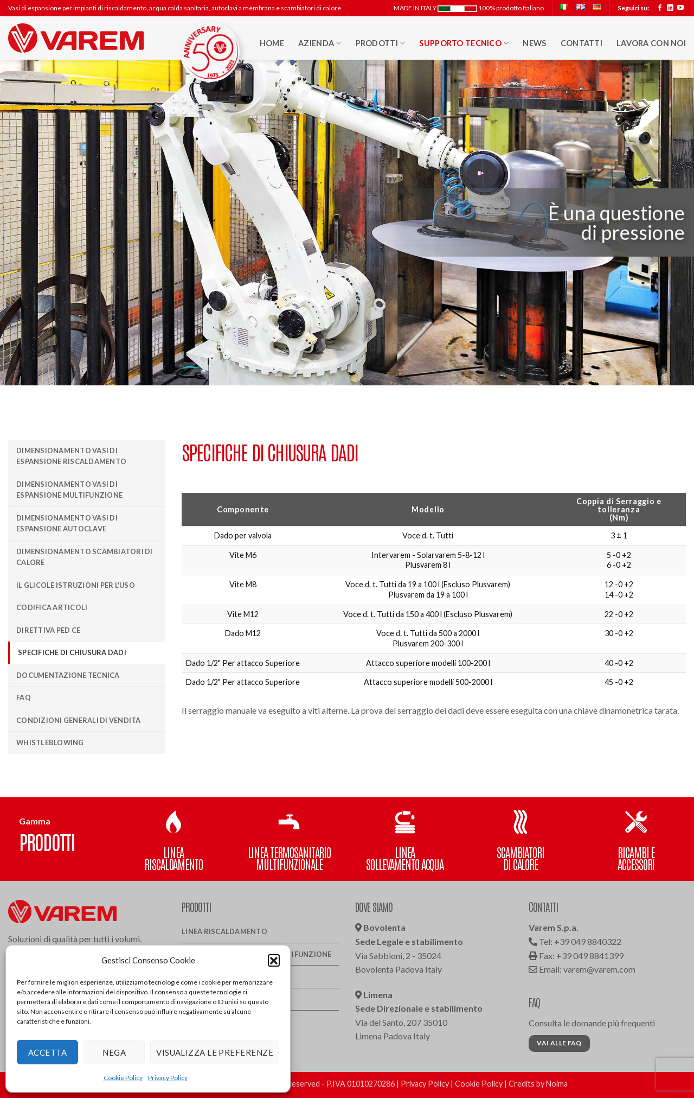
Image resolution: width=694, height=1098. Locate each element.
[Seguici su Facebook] (660, 8)
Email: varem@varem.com (582, 969)
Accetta (47, 1052)
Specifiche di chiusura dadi (72, 652)
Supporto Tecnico (464, 43)
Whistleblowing (50, 742)
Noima (557, 1083)
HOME (272, 43)
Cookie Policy (123, 1078)
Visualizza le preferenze (214, 1052)
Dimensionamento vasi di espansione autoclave (67, 523)
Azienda (320, 43)
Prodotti (381, 43)
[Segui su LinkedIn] (670, 8)
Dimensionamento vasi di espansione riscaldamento (71, 456)
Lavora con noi (651, 43)
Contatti (581, 43)
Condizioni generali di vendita (78, 720)
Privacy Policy (168, 1078)
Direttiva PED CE (48, 630)
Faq (23, 697)
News (534, 43)
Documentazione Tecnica (68, 675)
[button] (273, 960)
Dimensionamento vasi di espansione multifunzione (69, 489)
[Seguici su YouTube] (680, 8)
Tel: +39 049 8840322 (575, 941)
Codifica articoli (51, 607)
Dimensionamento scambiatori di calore (84, 557)
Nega (114, 1052)
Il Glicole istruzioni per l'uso (75, 585)
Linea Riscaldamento (224, 931)
